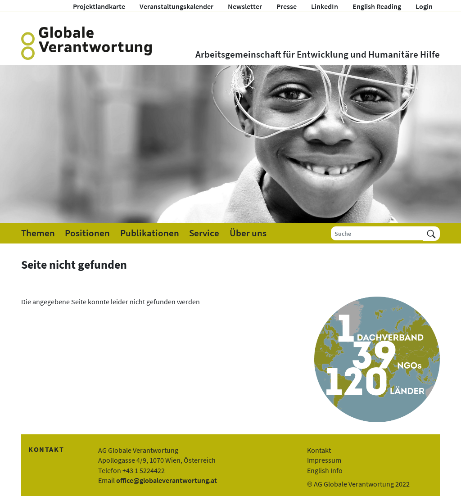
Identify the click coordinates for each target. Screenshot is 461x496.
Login (424, 6)
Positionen (87, 233)
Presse (286, 6)
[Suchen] (431, 233)
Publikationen (149, 233)
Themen (38, 233)
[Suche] (377, 233)
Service (204, 233)
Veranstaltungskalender (176, 6)
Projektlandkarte (99, 6)
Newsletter (245, 6)
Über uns (248, 233)
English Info (325, 470)
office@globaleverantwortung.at (166, 480)
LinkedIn (324, 6)
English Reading (377, 6)
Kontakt (319, 450)
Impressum (324, 459)
